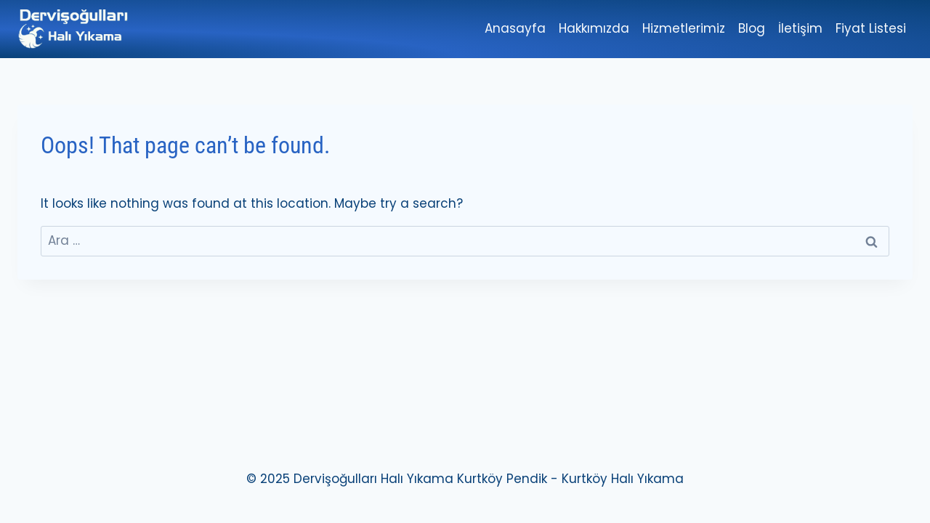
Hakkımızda (594, 28)
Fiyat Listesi (871, 28)
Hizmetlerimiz (683, 28)
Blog (751, 28)
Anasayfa (515, 28)
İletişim (800, 28)
